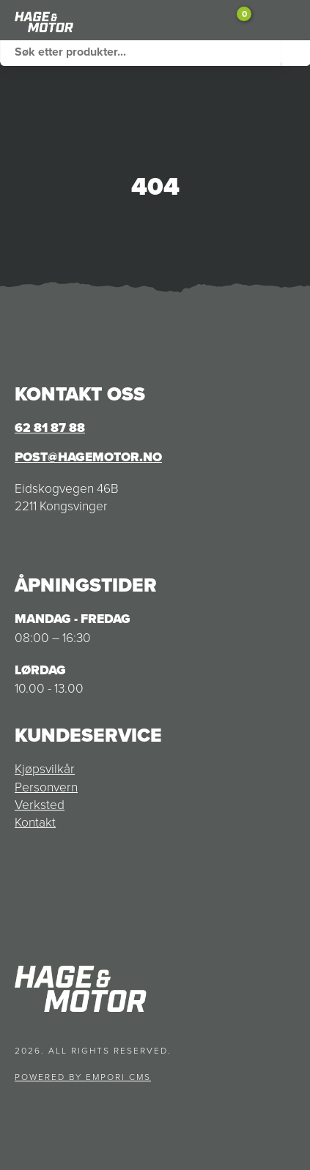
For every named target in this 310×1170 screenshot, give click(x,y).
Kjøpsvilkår (45, 768)
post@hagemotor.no (88, 456)
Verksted (39, 804)
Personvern (46, 786)
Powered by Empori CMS (83, 1076)
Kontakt (35, 821)
